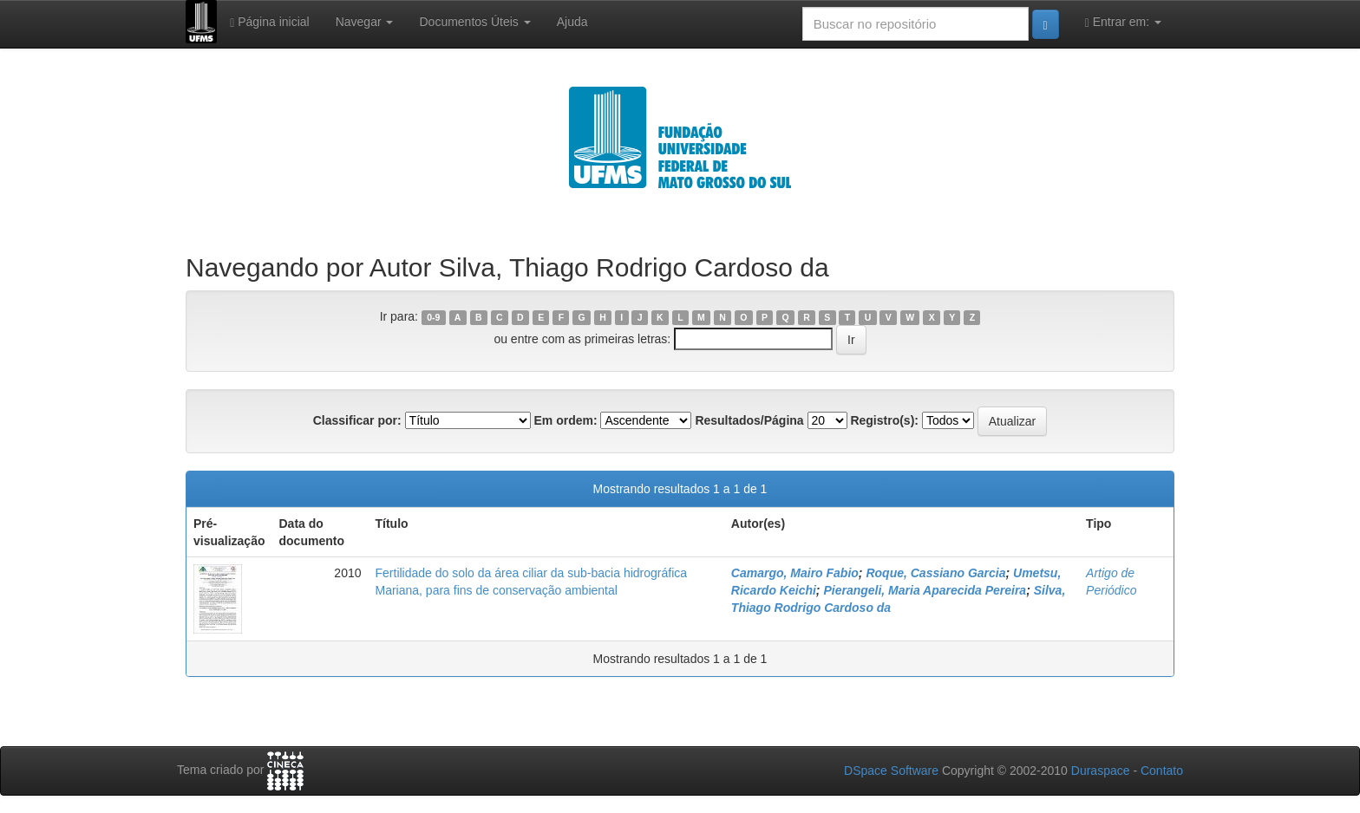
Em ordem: (565, 420)
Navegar (365, 22)
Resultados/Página (749, 420)
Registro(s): (884, 420)
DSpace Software (891, 770)
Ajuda (572, 22)
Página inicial (270, 22)
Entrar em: (1123, 22)
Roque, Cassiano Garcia (935, 573)
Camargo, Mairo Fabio (795, 573)
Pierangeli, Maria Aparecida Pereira (924, 590)
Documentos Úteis (474, 22)
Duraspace (1100, 770)
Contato (1162, 770)
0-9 (433, 317)
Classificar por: (357, 420)
